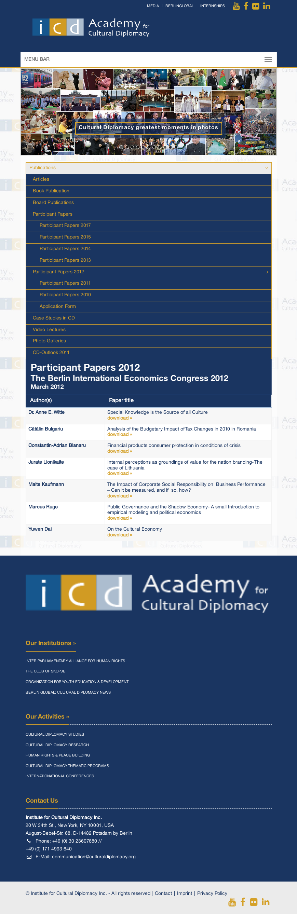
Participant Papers (52, 214)
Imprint (184, 893)
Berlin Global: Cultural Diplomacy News (68, 692)
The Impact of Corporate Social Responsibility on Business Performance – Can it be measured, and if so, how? (188, 490)
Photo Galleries (49, 341)
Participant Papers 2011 (65, 283)
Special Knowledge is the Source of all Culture (188, 416)
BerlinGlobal (179, 6)
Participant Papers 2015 (65, 237)
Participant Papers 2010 (65, 295)
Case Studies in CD (54, 318)
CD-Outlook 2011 (51, 353)
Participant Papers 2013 (65, 260)
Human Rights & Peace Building (58, 755)
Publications (42, 168)
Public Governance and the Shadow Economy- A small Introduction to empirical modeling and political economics (188, 513)
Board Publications (53, 203)
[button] (40, 112)
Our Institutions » (51, 643)
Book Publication (51, 191)
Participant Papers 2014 (65, 249)
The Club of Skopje (45, 671)
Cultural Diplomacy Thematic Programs (67, 766)
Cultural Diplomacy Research (57, 745)
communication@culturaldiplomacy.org (94, 857)
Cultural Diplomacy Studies (55, 734)
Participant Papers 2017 (65, 225)
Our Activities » (47, 717)
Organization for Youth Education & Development (77, 682)
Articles (41, 179)
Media (153, 6)
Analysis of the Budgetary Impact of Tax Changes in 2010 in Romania (188, 432)
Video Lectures (49, 330)
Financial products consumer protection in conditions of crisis (188, 449)
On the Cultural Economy (188, 532)
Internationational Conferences (60, 776)
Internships (212, 6)
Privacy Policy (212, 893)
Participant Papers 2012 (58, 272)
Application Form (58, 306)
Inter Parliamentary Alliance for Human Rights (75, 661)
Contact (163, 893)
